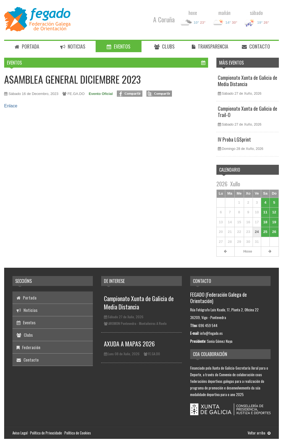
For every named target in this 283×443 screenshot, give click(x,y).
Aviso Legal (20, 433)
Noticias (72, 46)
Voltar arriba (259, 433)
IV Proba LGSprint (234, 139)
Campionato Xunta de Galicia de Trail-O (247, 111)
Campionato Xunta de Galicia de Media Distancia (247, 80)
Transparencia (210, 46)
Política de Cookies (77, 433)
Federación (28, 347)
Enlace (10, 106)
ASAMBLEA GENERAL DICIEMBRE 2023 (72, 79)
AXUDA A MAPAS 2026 (129, 343)
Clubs (164, 46)
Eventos (118, 46)
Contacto (256, 46)
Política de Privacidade (46, 433)
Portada (27, 46)
